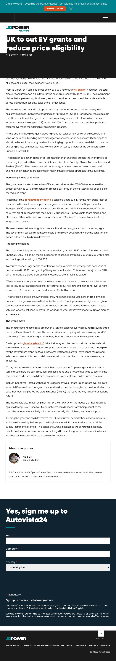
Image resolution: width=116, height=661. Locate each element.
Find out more (55, 9)
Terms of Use (52, 645)
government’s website (37, 199)
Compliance (79, 645)
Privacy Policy (13, 645)
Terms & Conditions (33, 645)
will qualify (79, 89)
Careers (91, 645)
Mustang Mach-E (34, 343)
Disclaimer (66, 645)
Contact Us (103, 645)
